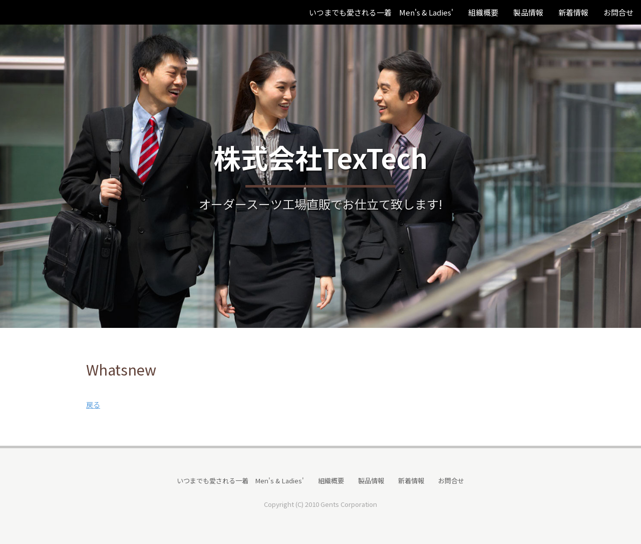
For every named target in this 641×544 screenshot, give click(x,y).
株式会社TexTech (321, 157)
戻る (93, 404)
